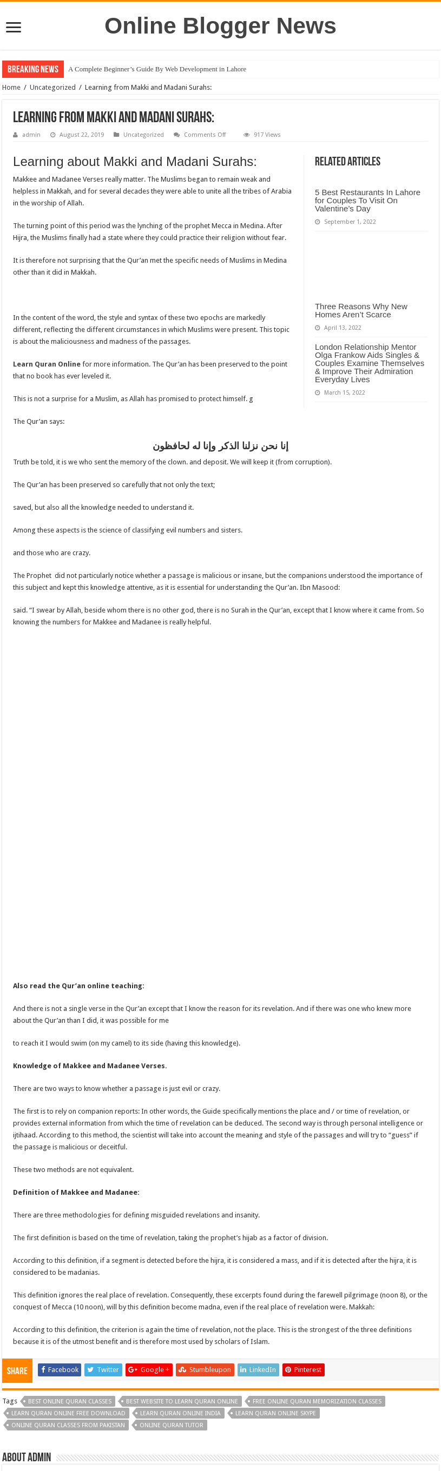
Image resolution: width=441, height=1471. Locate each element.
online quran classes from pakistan (68, 1215)
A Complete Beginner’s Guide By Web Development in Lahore (157, 69)
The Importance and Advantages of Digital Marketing (361, 1355)
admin (31, 134)
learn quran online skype (275, 1203)
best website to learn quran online (182, 1191)
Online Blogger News (220, 25)
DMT (240, 1431)
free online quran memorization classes (317, 1191)
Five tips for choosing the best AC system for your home (79, 1355)
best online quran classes (69, 1191)
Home (11, 87)
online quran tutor (171, 1215)
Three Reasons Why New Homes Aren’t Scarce (361, 310)
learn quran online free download (68, 1203)
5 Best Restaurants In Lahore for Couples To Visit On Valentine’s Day (367, 200)
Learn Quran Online (47, 364)
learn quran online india (180, 1203)
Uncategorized (53, 87)
